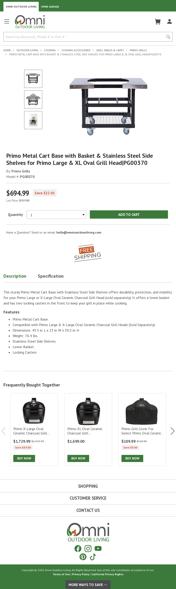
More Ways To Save (88, 584)
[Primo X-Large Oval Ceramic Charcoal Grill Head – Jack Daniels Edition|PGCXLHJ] (34, 429)
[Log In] (169, 21)
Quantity (15, 214)
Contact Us (88, 510)
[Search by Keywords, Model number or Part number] (85, 36)
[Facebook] (77, 548)
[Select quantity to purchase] (56, 214)
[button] (20, 277)
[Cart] (158, 21)
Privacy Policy (80, 574)
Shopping (88, 486)
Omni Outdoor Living (21, 6)
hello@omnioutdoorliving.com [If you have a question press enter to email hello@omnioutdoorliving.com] (78, 232)
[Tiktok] (93, 556)
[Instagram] (88, 548)
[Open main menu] (6, 23)
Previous (5, 431)
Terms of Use (61, 574)
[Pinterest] (83, 556)
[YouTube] (98, 548)
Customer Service (88, 498)
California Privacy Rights (107, 574)
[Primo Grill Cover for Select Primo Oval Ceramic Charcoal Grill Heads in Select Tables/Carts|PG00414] (142, 429)
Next (170, 431)
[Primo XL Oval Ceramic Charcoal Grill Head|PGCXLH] (88, 429)
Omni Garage (50, 6)
